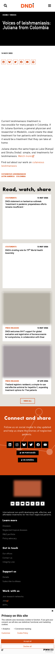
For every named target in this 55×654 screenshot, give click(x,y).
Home (5, 15)
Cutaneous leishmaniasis (13, 174)
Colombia (21, 176)
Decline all (27, 646)
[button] (3, 62)
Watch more (25, 156)
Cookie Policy (22, 633)
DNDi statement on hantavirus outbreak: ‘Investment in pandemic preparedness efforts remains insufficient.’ (26, 204)
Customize (6, 633)
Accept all (28, 641)
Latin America (8, 176)
